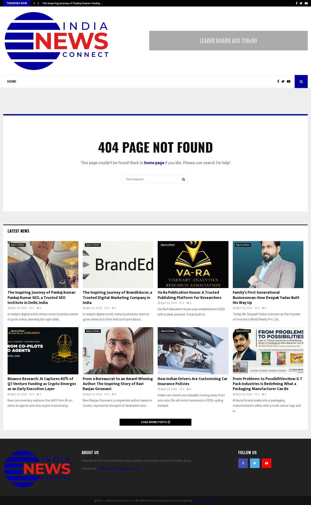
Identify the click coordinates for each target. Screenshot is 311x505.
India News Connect (205, 500)
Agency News (18, 245)
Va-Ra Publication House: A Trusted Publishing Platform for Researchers (189, 295)
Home (11, 81)
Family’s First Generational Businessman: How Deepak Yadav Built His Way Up (266, 297)
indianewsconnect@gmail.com (119, 468)
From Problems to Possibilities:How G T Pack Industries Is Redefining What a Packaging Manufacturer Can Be (267, 384)
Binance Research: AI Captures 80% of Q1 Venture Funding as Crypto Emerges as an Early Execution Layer (42, 384)
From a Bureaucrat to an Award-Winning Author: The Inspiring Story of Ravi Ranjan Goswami (118, 384)
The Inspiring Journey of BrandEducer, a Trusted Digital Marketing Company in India (117, 297)
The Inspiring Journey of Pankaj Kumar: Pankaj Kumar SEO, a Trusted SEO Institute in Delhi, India (42, 297)
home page (154, 162)
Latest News (18, 231)
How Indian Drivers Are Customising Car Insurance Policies (192, 381)
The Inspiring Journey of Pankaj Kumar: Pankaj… (72, 3)
